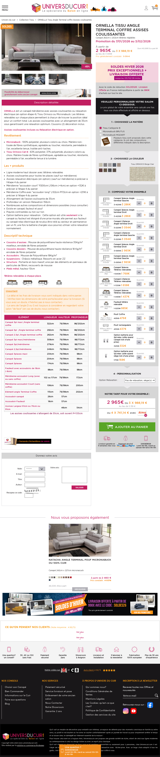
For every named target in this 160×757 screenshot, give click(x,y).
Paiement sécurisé (55, 686)
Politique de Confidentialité (100, 710)
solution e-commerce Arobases (30, 745)
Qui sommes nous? (96, 686)
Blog (7, 703)
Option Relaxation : (108, 380)
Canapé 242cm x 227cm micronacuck (66, 570)
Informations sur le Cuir (17, 695)
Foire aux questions (15, 699)
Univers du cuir (8, 20)
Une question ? (82, 750)
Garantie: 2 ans (53, 711)
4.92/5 (99, 670)
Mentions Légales (95, 698)
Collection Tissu (26, 20)
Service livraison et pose (58, 691)
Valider (79, 487)
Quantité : (141, 199)
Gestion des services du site (100, 714)
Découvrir (80, 589)
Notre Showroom (54, 707)
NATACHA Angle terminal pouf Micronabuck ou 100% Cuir (80, 561)
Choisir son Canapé (15, 686)
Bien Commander (14, 691)
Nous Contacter (53, 702)
